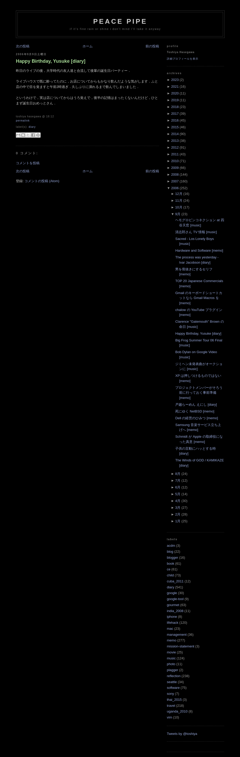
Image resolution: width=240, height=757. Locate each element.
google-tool (175, 599)
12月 (178, 194)
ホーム (88, 46)
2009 (175, 168)
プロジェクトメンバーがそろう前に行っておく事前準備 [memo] (199, 393)
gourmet (173, 605)
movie (171, 652)
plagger (172, 670)
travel (171, 706)
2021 (175, 86)
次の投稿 (22, 46)
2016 (175, 120)
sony (170, 694)
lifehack (172, 623)
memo (171, 640)
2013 (175, 141)
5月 (177, 494)
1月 (177, 521)
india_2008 (175, 611)
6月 (177, 487)
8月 (177, 474)
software (173, 688)
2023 (175, 80)
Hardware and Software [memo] (199, 250)
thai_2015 (174, 700)
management (177, 635)
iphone (172, 617)
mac (170, 629)
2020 (175, 93)
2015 (175, 127)
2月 (177, 514)
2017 (175, 114)
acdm (171, 546)
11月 (178, 200)
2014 (175, 134)
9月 (177, 214)
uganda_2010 (177, 711)
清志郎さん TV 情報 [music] (196, 232)
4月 (177, 501)
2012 (175, 147)
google (172, 593)
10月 (178, 207)
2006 (175, 188)
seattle (172, 682)
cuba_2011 (175, 581)
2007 (175, 181)
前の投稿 (152, 46)
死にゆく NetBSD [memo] (194, 411)
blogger (172, 557)
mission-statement (180, 646)
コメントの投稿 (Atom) (41, 181)
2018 (175, 107)
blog (170, 552)
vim (169, 717)
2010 (175, 161)
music (171, 658)
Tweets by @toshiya (182, 734)
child (170, 575)
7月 (177, 480)
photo (171, 664)
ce (168, 569)
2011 (175, 154)
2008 (175, 174)
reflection (174, 676)
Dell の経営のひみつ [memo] (196, 418)
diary (32, 126)
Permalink (23, 120)
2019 (175, 100)
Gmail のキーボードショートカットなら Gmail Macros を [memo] (198, 298)
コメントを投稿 (28, 163)
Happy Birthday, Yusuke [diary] (50, 61)
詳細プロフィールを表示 (182, 58)
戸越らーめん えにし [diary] (196, 404)
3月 (177, 508)
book (170, 563)
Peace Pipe (120, 21)
